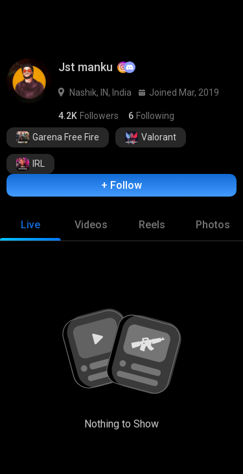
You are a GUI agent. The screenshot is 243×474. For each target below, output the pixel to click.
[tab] (30, 225)
